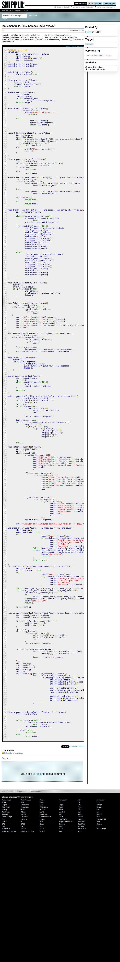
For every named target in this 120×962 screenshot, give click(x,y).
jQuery (23, 941)
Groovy (4, 939)
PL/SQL (42, 949)
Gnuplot (99, 937)
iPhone (80, 939)
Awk (22, 932)
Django (99, 934)
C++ (82, 31)
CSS (41, 934)
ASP (79, 929)
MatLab (23, 944)
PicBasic (24, 949)
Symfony (81, 956)
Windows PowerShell (9, 961)
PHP (3, 949)
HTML (61, 939)
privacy (98, 4)
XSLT (80, 961)
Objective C (25, 946)
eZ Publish (44, 937)
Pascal (80, 946)
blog (91, 4)
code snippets (80, 4)
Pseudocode (101, 949)
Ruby (98, 951)
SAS (3, 953)
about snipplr (109, 4)
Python (4, 951)
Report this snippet (76, 876)
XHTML (42, 961)
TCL (98, 956)
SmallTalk (81, 953)
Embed (73, 46)
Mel (60, 944)
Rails (41, 951)
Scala (42, 953)
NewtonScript (7, 946)
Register (18, 10)
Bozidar (88, 32)
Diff (79, 934)
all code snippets (62, 7)
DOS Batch (6, 937)
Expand (67, 46)
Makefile (5, 944)
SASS (23, 953)
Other (61, 946)
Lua (98, 941)
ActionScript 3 (26, 929)
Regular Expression (66, 951)
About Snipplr (35, 921)
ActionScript (6, 929)
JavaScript (5, 941)
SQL (41, 956)
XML (60, 961)
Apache (42, 929)
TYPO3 (23, 958)
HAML (23, 939)
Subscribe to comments (12, 882)
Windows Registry (27, 961)
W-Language (101, 958)
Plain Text (80, 46)
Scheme (62, 953)
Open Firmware (45, 946)
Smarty (99, 953)
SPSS (23, 956)
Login (26, 10)
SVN (60, 956)
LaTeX (42, 941)
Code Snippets (7, 921)
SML (3, 956)
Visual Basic (82, 958)
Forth (61, 937)
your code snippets (106, 7)
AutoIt (4, 932)
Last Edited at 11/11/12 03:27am (99, 55)
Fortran (80, 937)
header (89, 44)
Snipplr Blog (22, 921)
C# (79, 932)
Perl (98, 946)
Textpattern (6, 958)
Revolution (81, 951)
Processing (63, 949)
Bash (42, 932)
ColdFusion (25, 934)
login (39, 903)
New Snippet (6, 10)
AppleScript (63, 929)
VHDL (61, 958)
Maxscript (43, 944)
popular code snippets (83, 7)
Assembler (100, 929)
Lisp (79, 941)
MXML (80, 944)
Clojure (4, 934)
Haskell (42, 939)
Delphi (61, 934)
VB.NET (43, 958)
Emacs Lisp (25, 937)
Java (98, 939)
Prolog (80, 949)
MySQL (99, 944)
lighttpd (62, 941)
